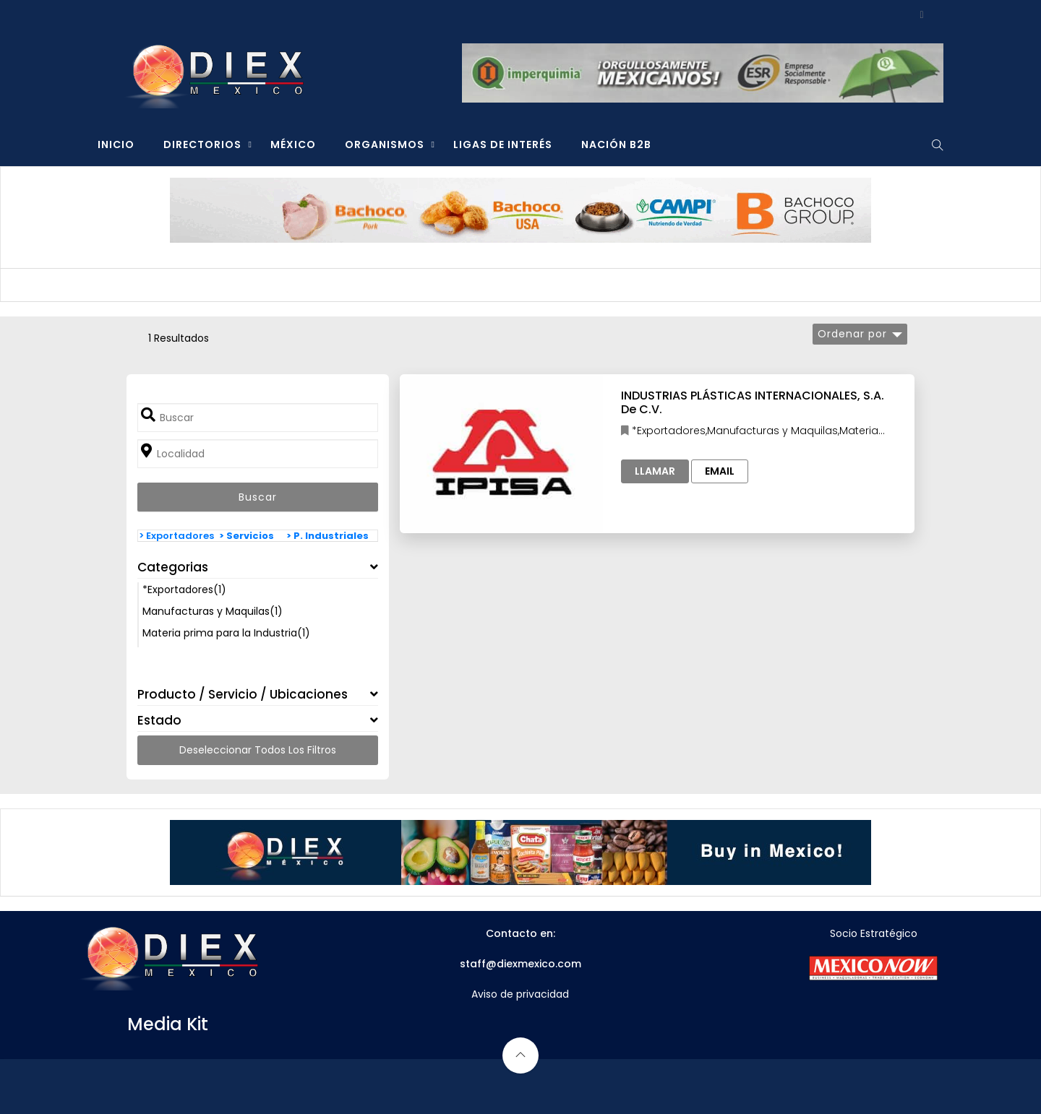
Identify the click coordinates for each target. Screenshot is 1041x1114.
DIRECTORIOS (202, 144)
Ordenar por (852, 334)
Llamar (655, 471)
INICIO (116, 144)
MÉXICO (293, 144)
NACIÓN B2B (616, 144)
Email (719, 471)
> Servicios (246, 536)
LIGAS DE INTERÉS (502, 144)
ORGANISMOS (384, 144)
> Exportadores (176, 536)
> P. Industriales (327, 536)
